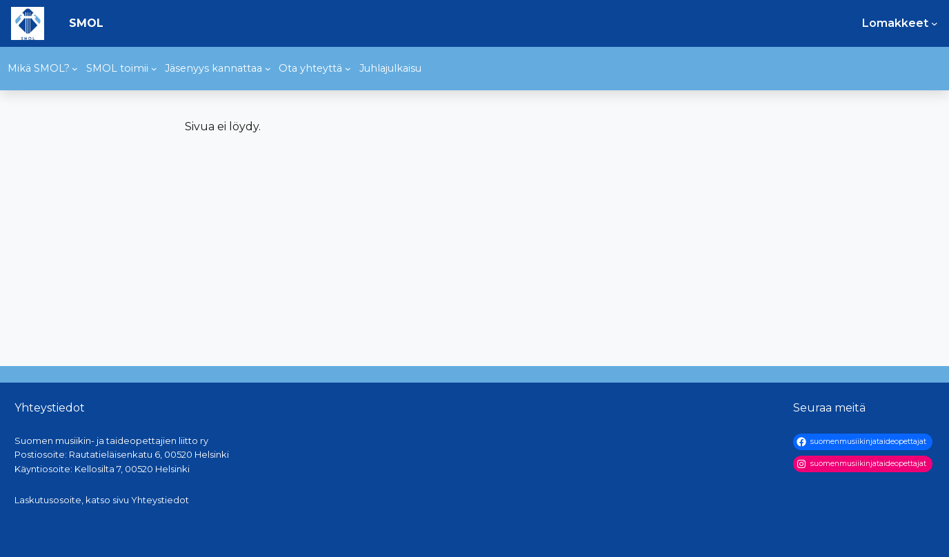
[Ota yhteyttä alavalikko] (348, 68)
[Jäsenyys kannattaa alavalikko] (268, 68)
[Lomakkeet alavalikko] (934, 23)
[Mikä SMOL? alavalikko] (75, 68)
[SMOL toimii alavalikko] (154, 68)
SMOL (86, 23)
